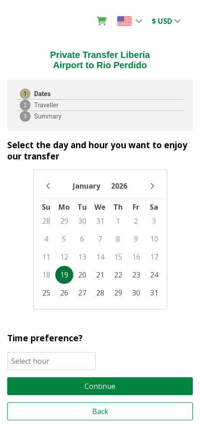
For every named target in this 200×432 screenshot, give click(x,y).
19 (64, 275)
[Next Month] (152, 186)
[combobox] (51, 361)
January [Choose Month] (86, 186)
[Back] (100, 411)
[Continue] (100, 386)
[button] (139, 20)
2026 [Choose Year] (119, 186)
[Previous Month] (48, 186)
